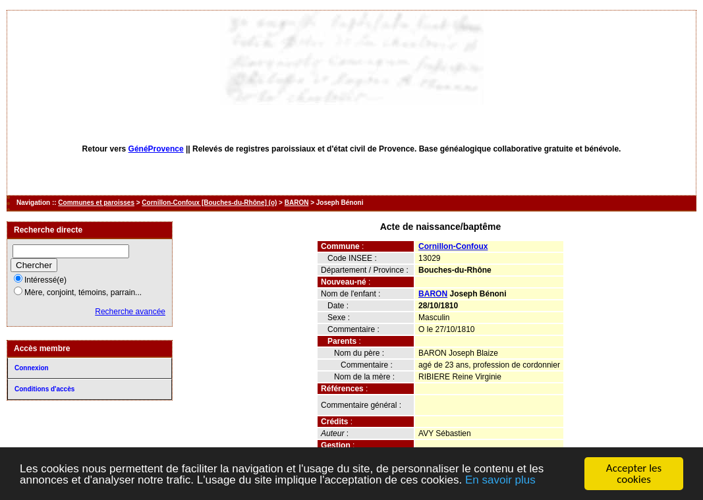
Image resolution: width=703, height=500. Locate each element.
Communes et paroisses (96, 202)
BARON (297, 202)
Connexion (31, 368)
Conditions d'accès (44, 389)
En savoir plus (500, 480)
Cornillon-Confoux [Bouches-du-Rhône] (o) (209, 202)
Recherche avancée (130, 311)
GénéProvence (156, 148)
